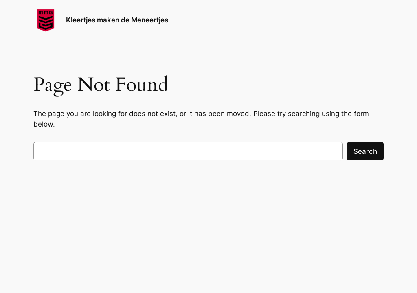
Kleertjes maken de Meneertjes (117, 20)
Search (365, 151)
